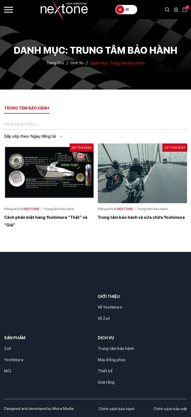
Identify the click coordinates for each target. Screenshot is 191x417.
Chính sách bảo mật (170, 409)
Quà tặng (106, 382)
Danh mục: (117, 63)
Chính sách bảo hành (117, 409)
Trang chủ (55, 63)
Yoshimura (13, 360)
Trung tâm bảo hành (116, 348)
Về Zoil (103, 318)
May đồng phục (112, 360)
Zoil (7, 348)
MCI (7, 371)
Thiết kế (105, 371)
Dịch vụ (77, 63)
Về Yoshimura (110, 307)
